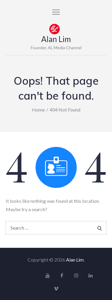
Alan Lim (56, 39)
